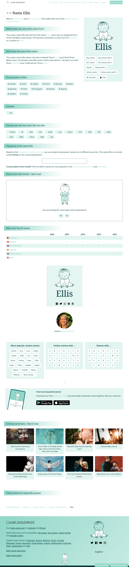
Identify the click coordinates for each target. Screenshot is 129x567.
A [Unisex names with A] (50, 404)
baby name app (60, 449)
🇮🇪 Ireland (11, 303)
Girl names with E (105, 62)
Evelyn (35, 404)
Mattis (33, 423)
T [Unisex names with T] (73, 413)
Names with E (100, 67)
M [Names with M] (112, 409)
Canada (80, 219)
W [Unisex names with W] (59, 418)
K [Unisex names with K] (63, 409)
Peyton (15, 423)
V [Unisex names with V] (54, 418)
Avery (36, 409)
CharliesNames (13, 560)
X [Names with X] (103, 418)
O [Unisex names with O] (50, 413)
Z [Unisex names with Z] (73, 418)
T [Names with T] (112, 413)
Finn (80, 132)
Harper (14, 409)
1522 (103, 77)
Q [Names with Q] (98, 413)
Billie (21, 137)
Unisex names (87, 2)
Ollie (36, 413)
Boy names (75, 2)
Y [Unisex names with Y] (68, 418)
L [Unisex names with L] (68, 409)
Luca (28, 404)
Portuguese (36, 89)
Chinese (12, 84)
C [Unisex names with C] (59, 404)
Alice (11, 137)
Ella (40, 132)
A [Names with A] (89, 404)
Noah (50, 132)
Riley (42, 137)
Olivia (32, 137)
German (58, 84)
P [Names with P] (94, 413)
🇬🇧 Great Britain (14, 299)
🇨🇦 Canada (11, 295)
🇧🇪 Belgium (12, 291)
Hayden (28, 418)
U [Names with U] (117, 413)
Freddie (25, 423)
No (67, 269)
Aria (21, 404)
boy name (35, 18)
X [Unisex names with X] (63, 418)
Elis (11, 113)
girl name (19, 18)
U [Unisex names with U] (77, 413)
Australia (89, 219)
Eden (109, 132)
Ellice (21, 40)
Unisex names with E (108, 72)
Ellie (31, 132)
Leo (28, 409)
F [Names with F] (112, 404)
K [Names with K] (103, 409)
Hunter (21, 413)
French (46, 84)
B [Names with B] (94, 404)
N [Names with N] (117, 409)
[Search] (104, 2)
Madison (17, 428)
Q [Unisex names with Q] (59, 413)
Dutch (23, 84)
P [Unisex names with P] (54, 413)
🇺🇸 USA (10, 310)
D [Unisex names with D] (63, 404)
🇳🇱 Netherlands (14, 307)
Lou (60, 132)
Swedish (12, 94)
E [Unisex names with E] (68, 404)
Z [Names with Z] (112, 418)
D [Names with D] (103, 404)
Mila (90, 132)
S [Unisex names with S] (68, 413)
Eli (22, 132)
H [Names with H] (89, 409)
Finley (20, 418)
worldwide (102, 219)
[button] (49, 337)
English (34, 84)
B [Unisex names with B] (54, 404)
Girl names (64, 2)
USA (74, 219)
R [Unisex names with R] (63, 413)
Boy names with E (105, 58)
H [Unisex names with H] (50, 409)
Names (89, 67)
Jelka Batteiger (68, 384)
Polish (24, 89)
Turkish (24, 94)
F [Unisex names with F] (73, 404)
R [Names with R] (103, 413)
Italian (69, 84)
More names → (29, 428)
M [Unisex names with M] (73, 409)
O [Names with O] (89, 413)
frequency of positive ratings (31, 152)
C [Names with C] (98, 404)
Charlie (12, 132)
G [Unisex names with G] (77, 404)
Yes (61, 269)
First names (53, 2)
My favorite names (118, 565)
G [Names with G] (117, 404)
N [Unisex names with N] (78, 409)
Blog (96, 2)
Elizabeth (73, 37)
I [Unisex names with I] (54, 409)
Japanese (12, 89)
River (29, 413)
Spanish (63, 89)
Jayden (37, 418)
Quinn (70, 132)
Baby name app (116, 2)
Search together (102, 565)
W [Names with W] (98, 418)
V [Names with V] (94, 418)
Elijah (48, 35)
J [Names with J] (98, 409)
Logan (11, 418)
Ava (51, 137)
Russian (50, 89)
